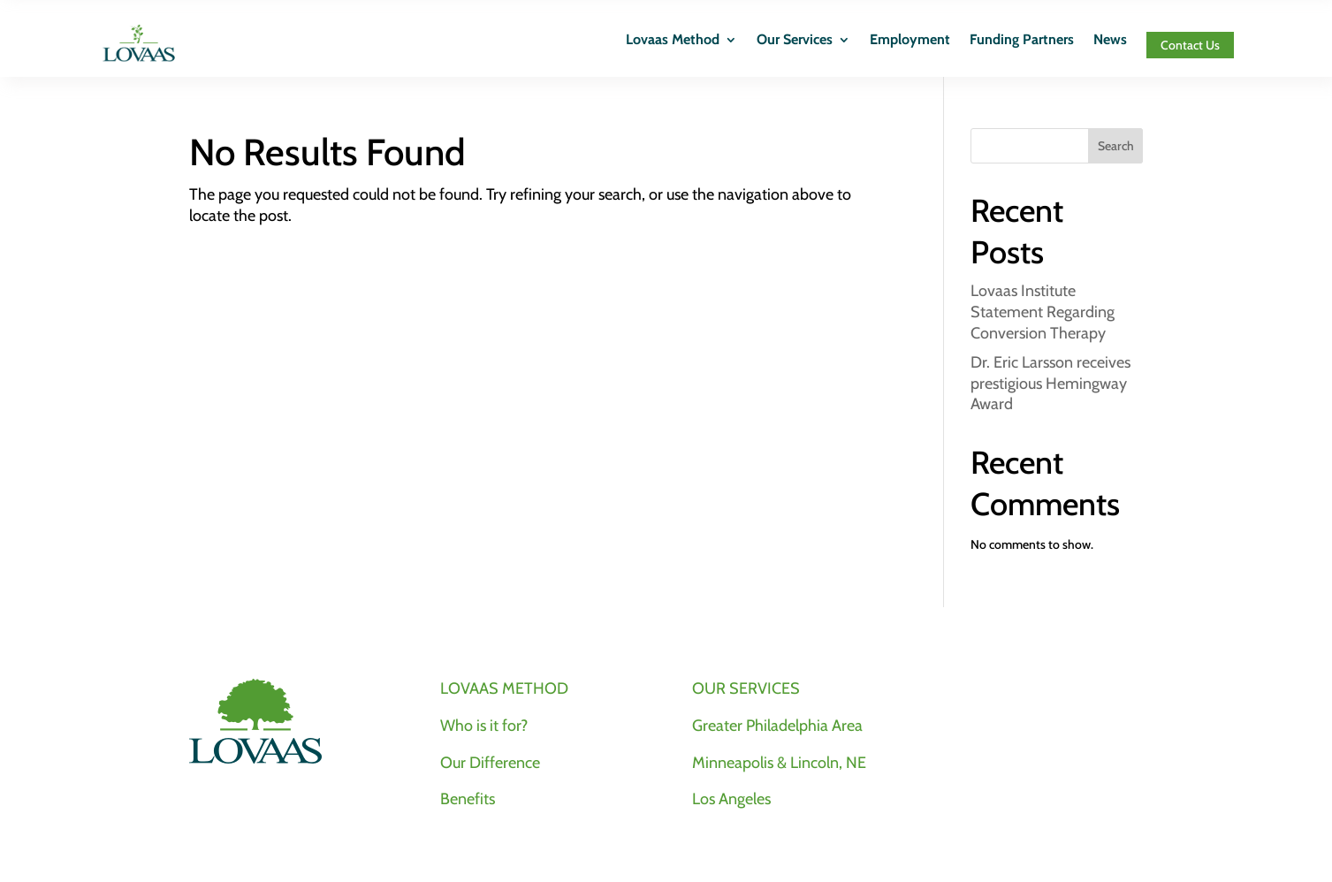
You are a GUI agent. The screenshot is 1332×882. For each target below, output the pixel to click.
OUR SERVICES (746, 688)
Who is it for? (484, 725)
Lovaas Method (672, 41)
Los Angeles (731, 799)
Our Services (795, 41)
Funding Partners (1022, 41)
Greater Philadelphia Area (777, 725)
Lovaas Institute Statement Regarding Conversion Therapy (1042, 312)
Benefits (467, 799)
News (1110, 41)
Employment (910, 41)
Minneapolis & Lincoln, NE (779, 762)
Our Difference (490, 762)
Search (1116, 146)
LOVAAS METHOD (504, 688)
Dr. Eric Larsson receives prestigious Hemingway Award (1050, 383)
